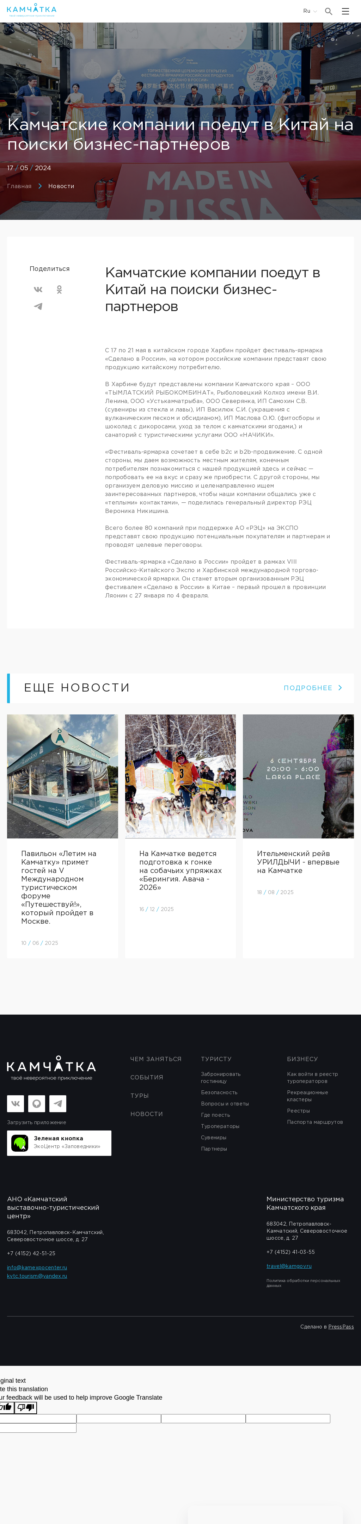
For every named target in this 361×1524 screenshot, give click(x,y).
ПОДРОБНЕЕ (313, 688)
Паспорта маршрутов (315, 1122)
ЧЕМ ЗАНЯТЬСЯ (156, 1059)
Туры (139, 1096)
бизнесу (302, 1059)
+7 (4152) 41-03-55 (291, 1252)
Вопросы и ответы (225, 1104)
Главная (19, 186)
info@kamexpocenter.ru (37, 1268)
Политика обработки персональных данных (303, 1283)
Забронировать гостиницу (221, 1078)
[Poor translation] (25, 1408)
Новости (61, 186)
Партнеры (214, 1149)
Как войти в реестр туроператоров (312, 1078)
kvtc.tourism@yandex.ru (37, 1276)
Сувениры (213, 1138)
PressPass (341, 1327)
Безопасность (219, 1093)
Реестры (298, 1111)
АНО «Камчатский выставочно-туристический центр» (53, 1208)
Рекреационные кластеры (307, 1096)
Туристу (216, 1059)
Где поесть (215, 1115)
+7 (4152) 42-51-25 (31, 1254)
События (147, 1077)
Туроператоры (220, 1127)
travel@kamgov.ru (289, 1266)
